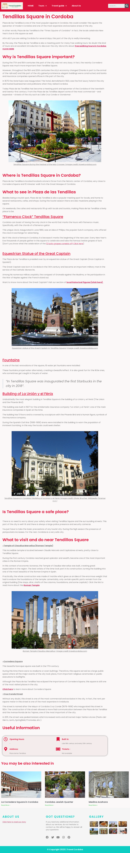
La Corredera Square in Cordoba (19, 801)
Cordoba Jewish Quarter (59, 801)
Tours (42, 6)
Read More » (5, 805)
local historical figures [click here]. (84, 282)
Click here (7, 689)
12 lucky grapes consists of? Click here (64, 243)
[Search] (127, 6)
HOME (30, 5)
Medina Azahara (98, 801)
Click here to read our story (14, 822)
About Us (76, 5)
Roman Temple (32, 585)
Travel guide (59, 6)
